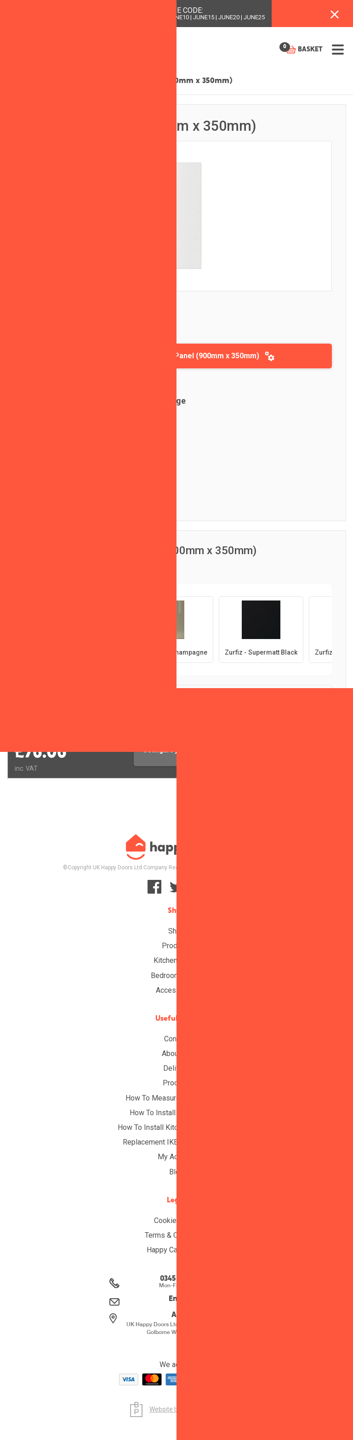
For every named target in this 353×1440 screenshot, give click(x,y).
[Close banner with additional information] (335, 13)
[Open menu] (338, 49)
